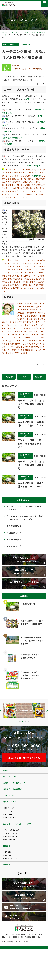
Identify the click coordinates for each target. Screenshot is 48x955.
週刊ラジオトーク (14, 546)
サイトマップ (25, 941)
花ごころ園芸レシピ (15, 526)
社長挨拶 (7, 852)
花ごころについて (10, 776)
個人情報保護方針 (10, 941)
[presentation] (1, 711)
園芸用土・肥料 (10, 808)
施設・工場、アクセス (12, 858)
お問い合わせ (8, 795)
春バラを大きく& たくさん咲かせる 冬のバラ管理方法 (25, 508)
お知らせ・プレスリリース (14, 783)
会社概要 (7, 855)
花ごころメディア (15, 32)
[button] (20, 721)
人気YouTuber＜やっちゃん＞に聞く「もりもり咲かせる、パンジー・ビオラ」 (25, 518)
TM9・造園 (8, 814)
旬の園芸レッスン (14, 532)
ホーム (4, 32)
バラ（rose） (9, 811)
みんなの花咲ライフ (31, 32)
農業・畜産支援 (10, 817)
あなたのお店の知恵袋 (12, 789)
